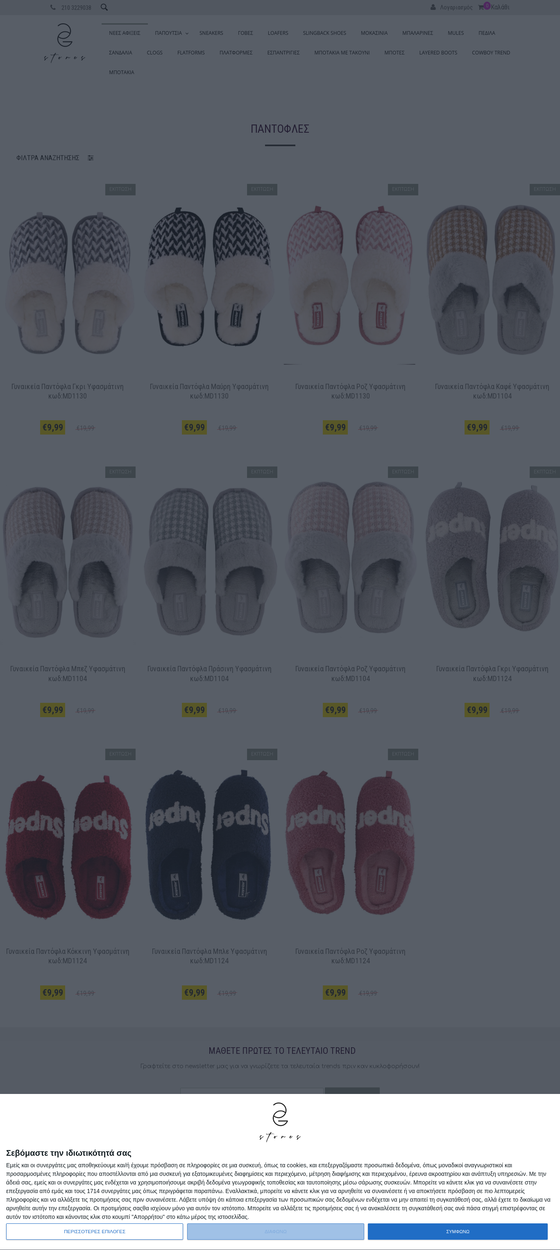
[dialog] (280, 1172)
